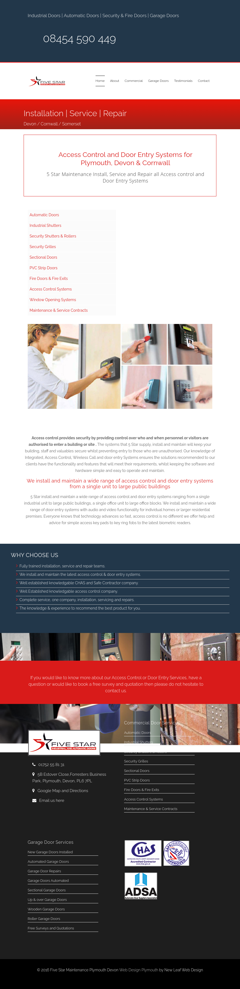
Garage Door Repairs (44, 871)
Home (100, 81)
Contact (204, 81)
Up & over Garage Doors (47, 900)
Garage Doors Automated (48, 881)
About (114, 81)
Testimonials (183, 81)
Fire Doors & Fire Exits (49, 278)
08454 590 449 (79, 38)
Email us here (48, 800)
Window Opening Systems (53, 300)
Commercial (134, 81)
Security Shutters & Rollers (53, 236)
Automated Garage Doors (48, 862)
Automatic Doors (44, 215)
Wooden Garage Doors (46, 909)
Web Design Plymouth (138, 970)
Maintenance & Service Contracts (59, 310)
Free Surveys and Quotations (51, 928)
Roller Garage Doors (44, 919)
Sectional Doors (43, 257)
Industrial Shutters (45, 225)
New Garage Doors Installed (50, 852)
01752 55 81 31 (51, 764)
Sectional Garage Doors (47, 890)
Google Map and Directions (60, 790)
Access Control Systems (51, 289)
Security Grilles (43, 247)
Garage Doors (158, 81)
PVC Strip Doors (43, 268)
